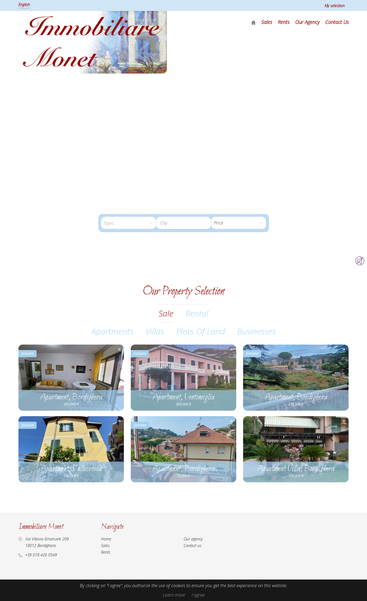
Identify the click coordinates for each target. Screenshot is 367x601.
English (24, 4)
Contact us (337, 22)
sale (166, 313)
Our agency (307, 22)
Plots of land (200, 331)
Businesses (256, 331)
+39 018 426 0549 (41, 554)
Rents (284, 22)
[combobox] (183, 223)
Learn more (174, 595)
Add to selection (119, 349)
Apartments (112, 331)
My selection (335, 5)
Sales (266, 22)
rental (197, 313)
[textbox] (187, 223)
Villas (155, 331)
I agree (198, 595)
